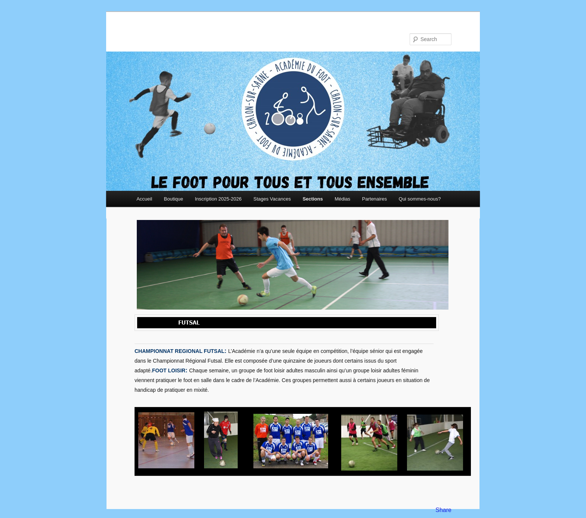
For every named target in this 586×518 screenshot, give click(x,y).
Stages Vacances (272, 199)
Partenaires (374, 199)
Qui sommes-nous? (420, 199)
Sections (313, 199)
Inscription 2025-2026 (218, 199)
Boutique (173, 199)
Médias (342, 199)
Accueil (144, 199)
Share (443, 510)
